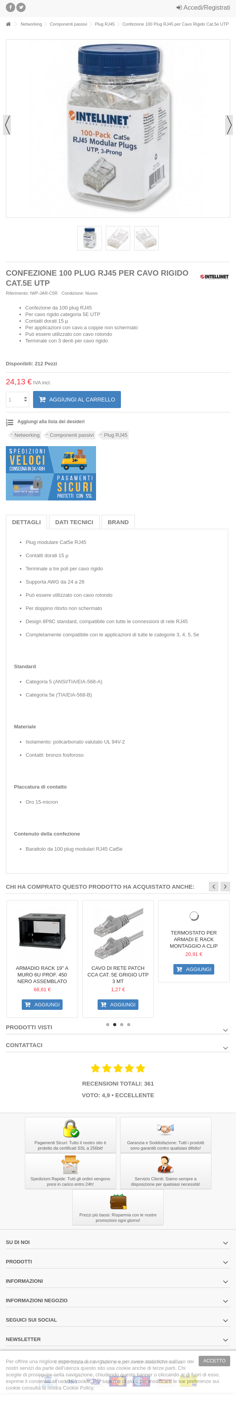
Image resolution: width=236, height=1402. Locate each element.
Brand (118, 522)
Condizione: (72, 293)
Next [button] (225, 886)
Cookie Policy (78, 1388)
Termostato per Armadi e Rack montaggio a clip (194, 939)
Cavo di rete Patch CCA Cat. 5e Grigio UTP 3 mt (118, 974)
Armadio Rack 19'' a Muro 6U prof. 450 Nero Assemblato (42, 974)
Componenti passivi (72, 435)
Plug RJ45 (115, 435)
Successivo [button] (229, 125)
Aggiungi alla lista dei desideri (51, 421)
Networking (27, 435)
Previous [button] (214, 886)
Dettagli (26, 522)
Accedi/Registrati (203, 7)
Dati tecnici (74, 522)
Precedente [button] (7, 125)
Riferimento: (17, 293)
